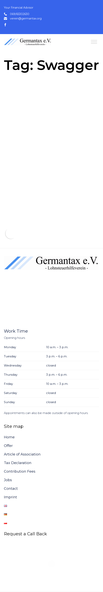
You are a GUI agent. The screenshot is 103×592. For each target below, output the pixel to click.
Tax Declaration (17, 446)
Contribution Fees (19, 455)
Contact (11, 472)
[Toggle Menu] (94, 42)
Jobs (8, 463)
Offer (8, 429)
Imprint (10, 480)
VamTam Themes (47, 580)
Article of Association (22, 437)
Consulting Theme (22, 580)
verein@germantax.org (26, 18)
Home (9, 420)
